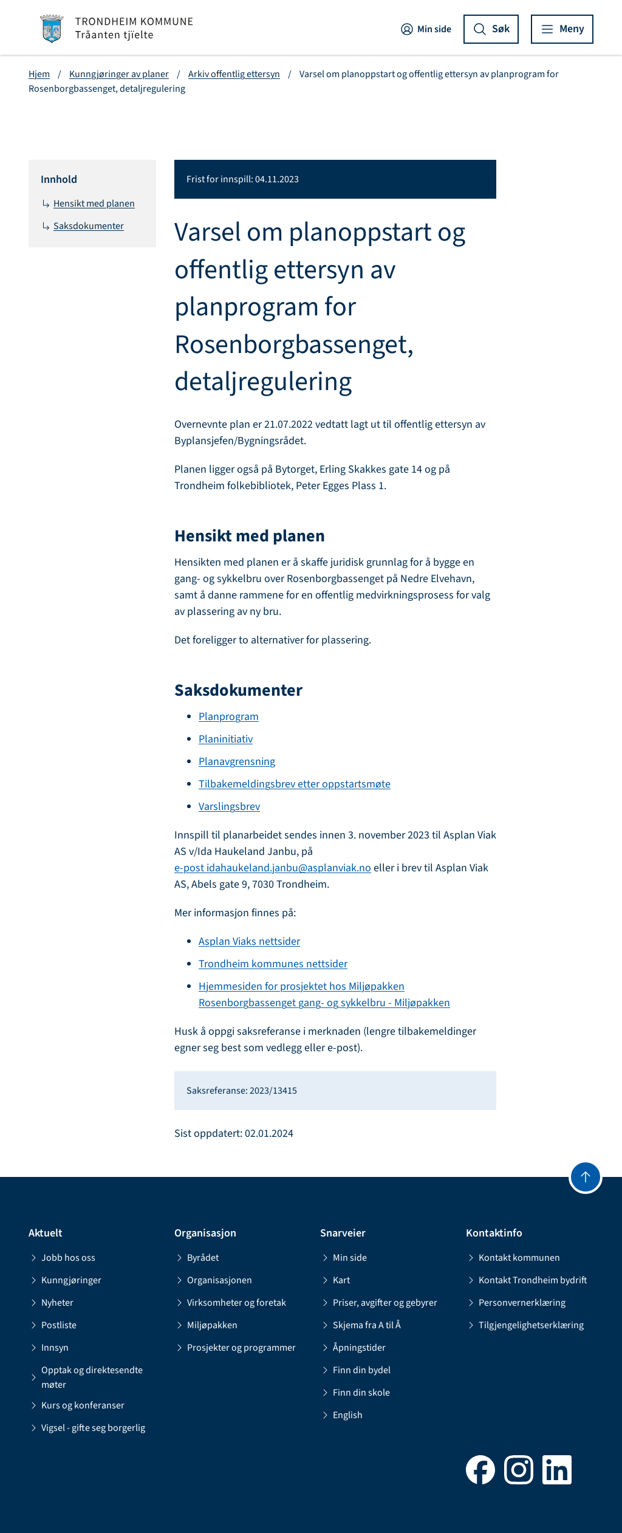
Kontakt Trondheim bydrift (526, 1280)
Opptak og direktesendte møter (86, 1377)
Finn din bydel (355, 1370)
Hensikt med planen (88, 203)
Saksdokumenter (82, 226)
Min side (425, 29)
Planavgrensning (237, 761)
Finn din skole (355, 1392)
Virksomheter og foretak (230, 1302)
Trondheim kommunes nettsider (273, 964)
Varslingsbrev (229, 806)
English (341, 1415)
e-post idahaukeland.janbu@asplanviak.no (272, 868)
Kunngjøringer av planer (119, 74)
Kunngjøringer (65, 1280)
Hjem (39, 74)
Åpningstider (353, 1347)
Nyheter (51, 1302)
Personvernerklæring (516, 1302)
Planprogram (229, 716)
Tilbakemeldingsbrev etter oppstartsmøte (295, 784)
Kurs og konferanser (77, 1405)
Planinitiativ (226, 739)
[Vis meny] (562, 29)
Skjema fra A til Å (360, 1325)
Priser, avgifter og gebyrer (378, 1302)
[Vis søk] (491, 29)
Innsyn (49, 1347)
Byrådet (196, 1257)
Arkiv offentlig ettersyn (234, 74)
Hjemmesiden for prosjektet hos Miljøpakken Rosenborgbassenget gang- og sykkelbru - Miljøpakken (324, 994)
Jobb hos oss (62, 1257)
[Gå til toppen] (586, 1177)
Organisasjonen (213, 1280)
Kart (335, 1280)
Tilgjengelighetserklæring (525, 1325)
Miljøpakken (206, 1325)
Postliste (53, 1325)
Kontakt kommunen (513, 1257)
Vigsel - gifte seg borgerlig (87, 1428)
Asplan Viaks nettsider (249, 941)
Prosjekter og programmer (235, 1347)
